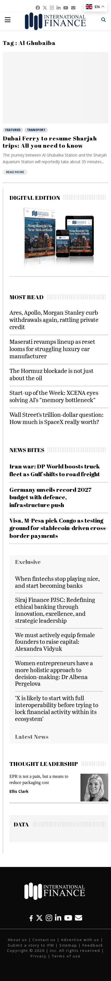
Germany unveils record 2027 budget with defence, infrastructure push (50, 497)
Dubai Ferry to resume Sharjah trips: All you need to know (50, 141)
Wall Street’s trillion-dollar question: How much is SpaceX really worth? (56, 418)
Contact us (44, 939)
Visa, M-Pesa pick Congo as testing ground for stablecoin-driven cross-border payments (58, 527)
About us (17, 939)
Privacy (39, 956)
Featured (13, 130)
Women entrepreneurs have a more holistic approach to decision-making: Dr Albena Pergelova (54, 673)
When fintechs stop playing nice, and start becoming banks (57, 581)
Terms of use (66, 956)
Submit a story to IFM (31, 945)
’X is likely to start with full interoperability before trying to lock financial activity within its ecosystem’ (56, 708)
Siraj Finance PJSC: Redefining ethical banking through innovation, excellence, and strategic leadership (55, 610)
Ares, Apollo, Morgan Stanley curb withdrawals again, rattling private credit (54, 319)
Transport (36, 130)
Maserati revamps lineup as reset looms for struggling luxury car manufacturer (52, 348)
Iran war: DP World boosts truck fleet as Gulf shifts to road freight (54, 470)
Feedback (92, 945)
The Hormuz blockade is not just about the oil (51, 374)
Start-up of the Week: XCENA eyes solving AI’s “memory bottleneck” (53, 396)
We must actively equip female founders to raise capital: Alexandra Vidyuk (55, 642)
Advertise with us (80, 939)
